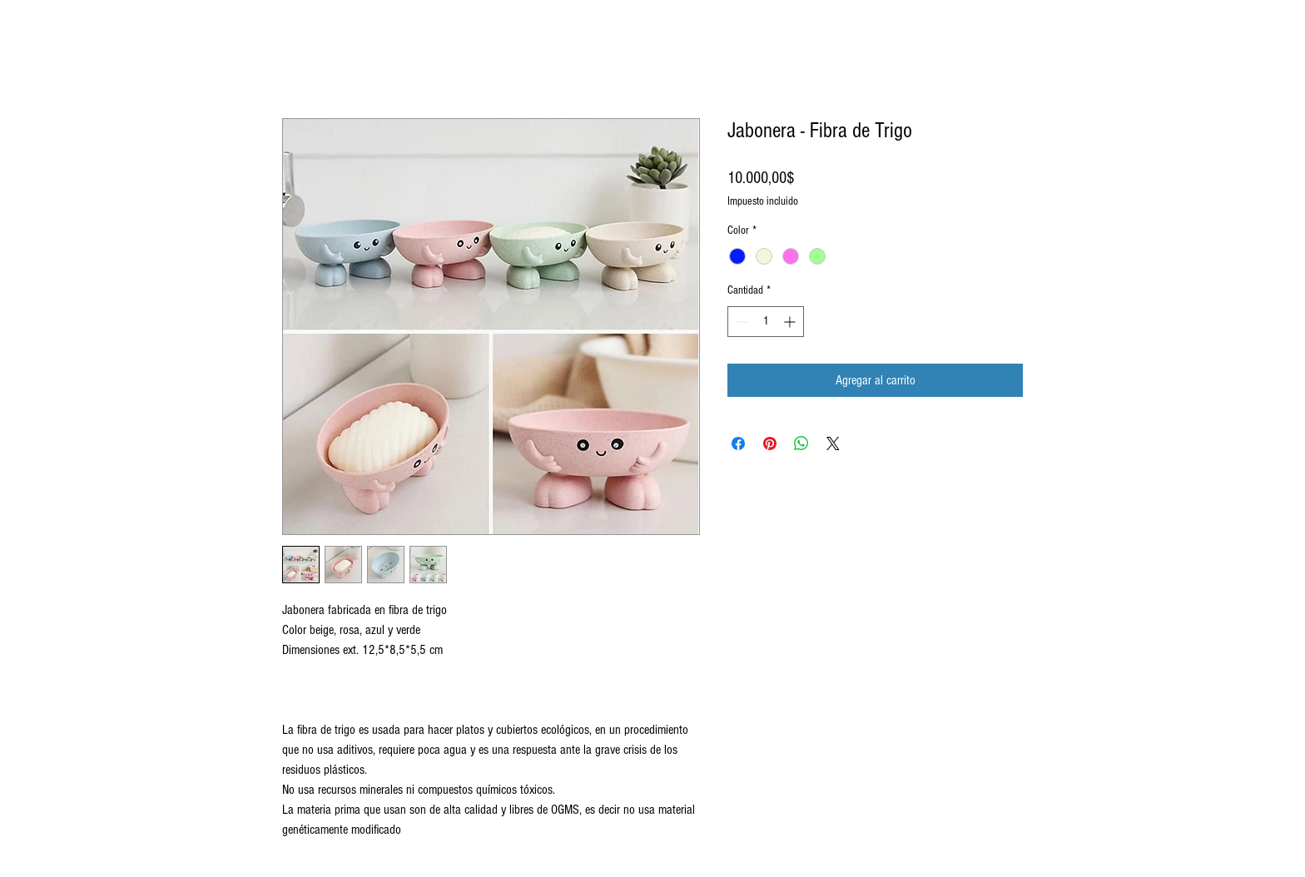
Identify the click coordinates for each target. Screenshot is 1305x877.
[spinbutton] (766, 321)
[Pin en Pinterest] (770, 443)
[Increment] (791, 321)
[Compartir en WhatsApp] (801, 443)
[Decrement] (740, 321)
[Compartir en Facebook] (738, 443)
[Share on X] (833, 443)
